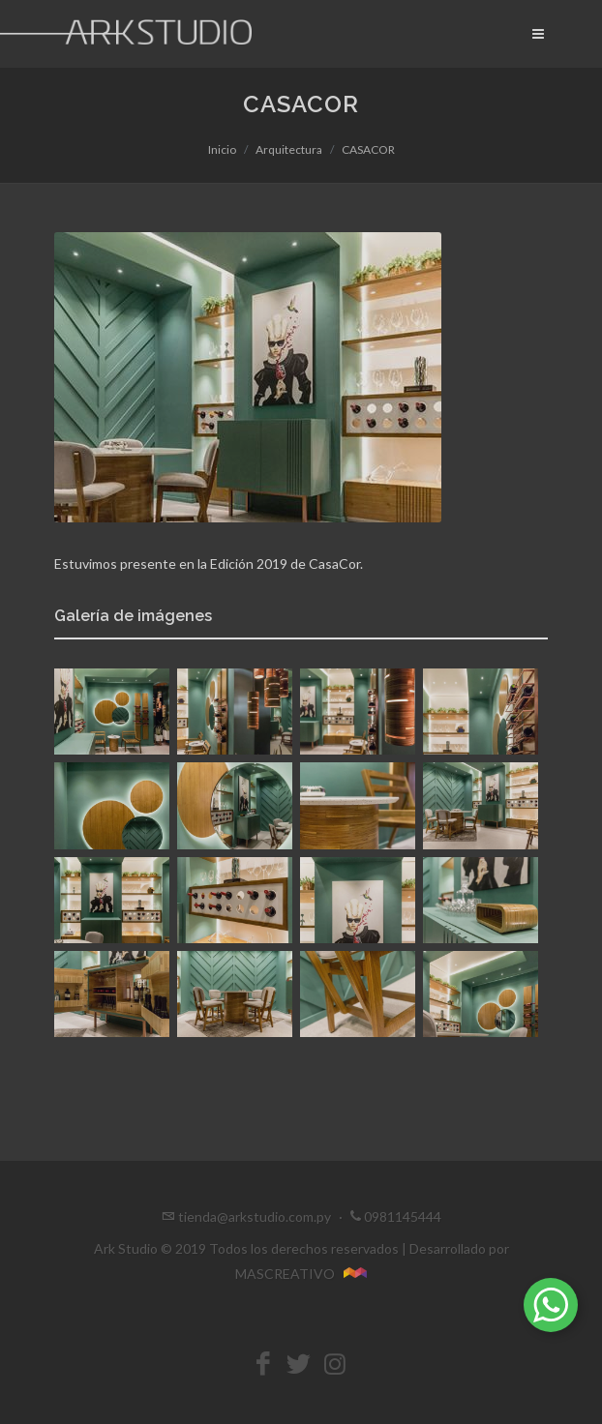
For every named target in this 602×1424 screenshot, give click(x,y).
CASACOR (368, 149)
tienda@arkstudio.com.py (254, 1216)
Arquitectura (289, 149)
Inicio (222, 149)
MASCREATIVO (301, 1273)
